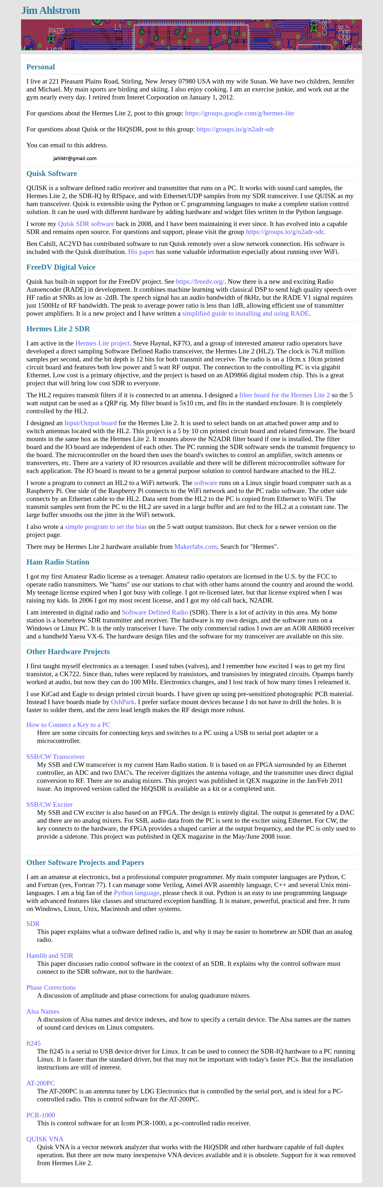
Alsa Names (42, 1011)
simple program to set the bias (106, 526)
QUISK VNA (45, 1139)
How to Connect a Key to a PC (68, 725)
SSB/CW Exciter (49, 804)
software (206, 483)
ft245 (33, 1043)
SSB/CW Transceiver (55, 756)
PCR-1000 (40, 1115)
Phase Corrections (51, 987)
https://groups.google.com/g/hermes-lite (239, 113)
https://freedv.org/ (200, 281)
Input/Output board (90, 423)
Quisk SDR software (86, 224)
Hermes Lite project (102, 343)
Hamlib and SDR (49, 955)
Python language (136, 893)
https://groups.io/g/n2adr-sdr (235, 129)
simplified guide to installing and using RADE (245, 313)
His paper (141, 252)
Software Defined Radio (155, 612)
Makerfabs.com (195, 546)
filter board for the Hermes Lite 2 (284, 395)
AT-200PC (40, 1083)
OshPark (123, 702)
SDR (33, 923)
